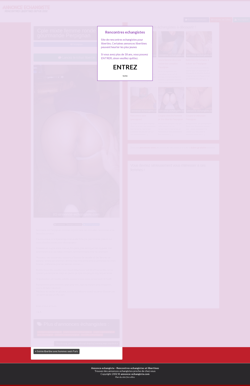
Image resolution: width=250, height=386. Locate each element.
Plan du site (120, 377)
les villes (131, 377)
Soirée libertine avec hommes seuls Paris (57, 351)
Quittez (125, 76)
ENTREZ (125, 67)
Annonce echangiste (102, 368)
